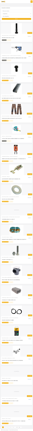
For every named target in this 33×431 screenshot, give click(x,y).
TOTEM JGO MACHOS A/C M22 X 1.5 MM (10, 400)
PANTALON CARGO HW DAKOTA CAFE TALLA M (11, 118)
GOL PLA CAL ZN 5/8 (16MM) (8, 199)
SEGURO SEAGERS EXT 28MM (8, 320)
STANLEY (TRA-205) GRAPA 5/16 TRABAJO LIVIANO (12, 340)
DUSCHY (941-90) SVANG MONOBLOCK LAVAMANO (12, 360)
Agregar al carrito (5, 80)
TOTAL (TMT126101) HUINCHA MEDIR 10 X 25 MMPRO (13, 138)
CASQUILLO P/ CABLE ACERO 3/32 (9, 300)
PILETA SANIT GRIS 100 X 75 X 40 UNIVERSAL (11, 279)
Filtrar (16, 18)
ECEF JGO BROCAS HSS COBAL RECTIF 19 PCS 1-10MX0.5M (13, 421)
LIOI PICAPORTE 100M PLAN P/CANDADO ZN (11, 179)
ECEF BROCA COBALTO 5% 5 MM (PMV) (10, 380)
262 (19, 427)
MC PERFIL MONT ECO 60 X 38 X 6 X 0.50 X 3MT (11, 98)
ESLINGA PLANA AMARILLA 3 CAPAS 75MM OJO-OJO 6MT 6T (14, 239)
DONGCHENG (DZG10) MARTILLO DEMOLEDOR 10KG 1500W (14, 58)
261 (17, 427)
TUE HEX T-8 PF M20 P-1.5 (7, 259)
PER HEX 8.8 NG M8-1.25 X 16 (8, 78)
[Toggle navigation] (32, 1)
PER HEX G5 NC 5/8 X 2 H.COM (8, 37)
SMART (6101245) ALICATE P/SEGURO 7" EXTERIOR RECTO (14, 158)
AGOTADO (4, 60)
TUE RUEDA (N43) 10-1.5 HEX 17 (8, 219)
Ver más (9, 60)
